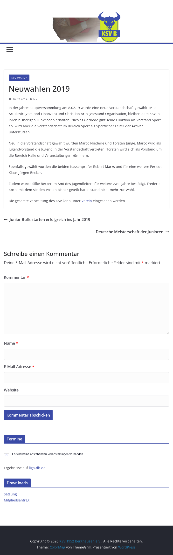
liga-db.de (37, 468)
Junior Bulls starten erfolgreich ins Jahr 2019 (47, 219)
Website (11, 390)
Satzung (10, 494)
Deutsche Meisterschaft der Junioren (132, 231)
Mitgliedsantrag (16, 500)
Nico (36, 99)
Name (11, 343)
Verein (87, 201)
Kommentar (16, 277)
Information (19, 77)
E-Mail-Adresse (19, 366)
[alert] (86, 454)
